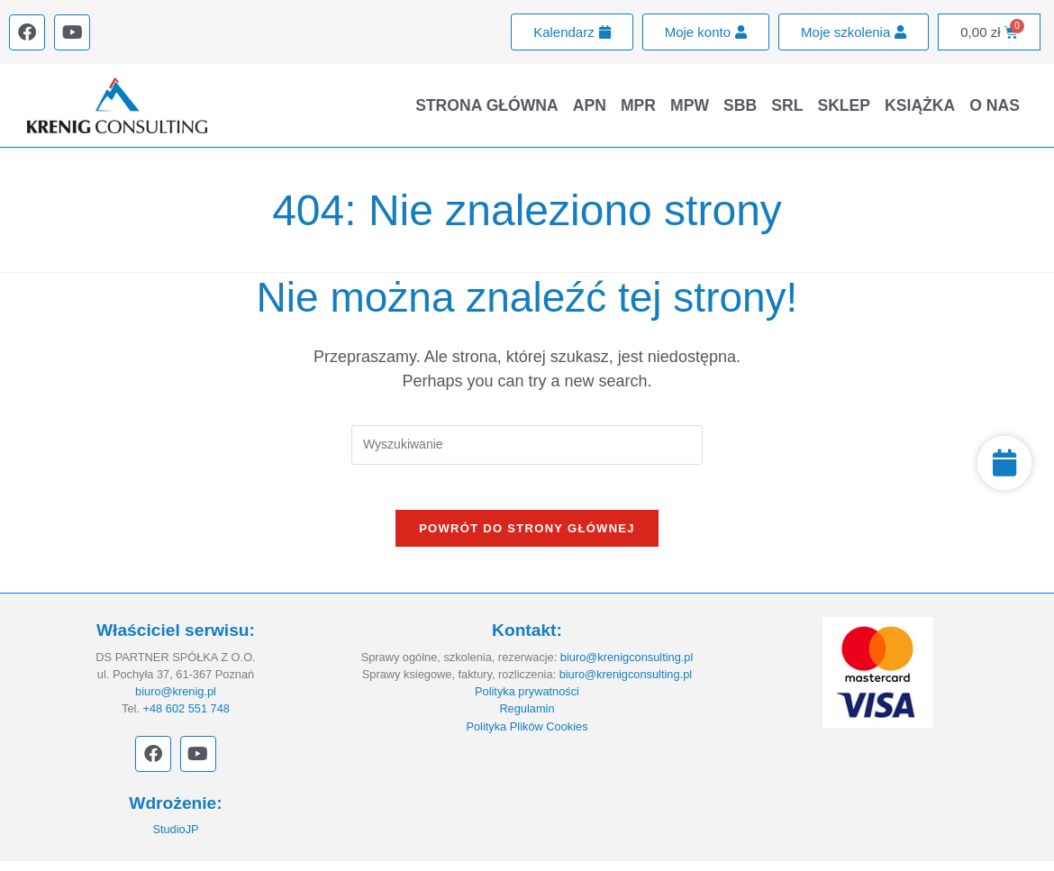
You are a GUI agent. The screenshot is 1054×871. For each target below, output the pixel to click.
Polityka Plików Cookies (526, 735)
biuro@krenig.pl (175, 701)
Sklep (843, 105)
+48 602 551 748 (186, 718)
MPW (689, 105)
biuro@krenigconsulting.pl (626, 666)
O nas (994, 105)
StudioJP (175, 839)
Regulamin (526, 718)
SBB (740, 105)
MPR (638, 105)
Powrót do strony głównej (527, 538)
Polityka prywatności (527, 701)
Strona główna (487, 105)
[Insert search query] (527, 444)
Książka (920, 105)
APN (589, 105)
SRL (787, 105)
